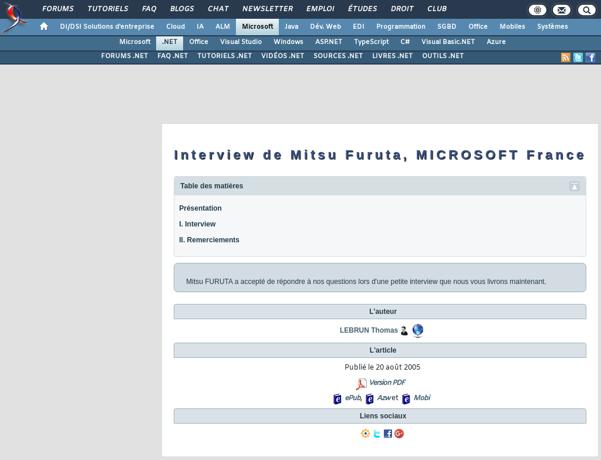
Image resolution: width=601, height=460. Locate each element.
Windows (288, 42)
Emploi (320, 9)
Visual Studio (241, 42)
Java (291, 27)
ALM (222, 27)
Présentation (200, 208)
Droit (401, 9)
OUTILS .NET (443, 56)
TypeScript (371, 42)
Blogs (181, 9)
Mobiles (512, 27)
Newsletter (267, 9)
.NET (169, 42)
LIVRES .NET (392, 56)
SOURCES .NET (338, 56)
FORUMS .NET (124, 56)
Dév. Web (325, 27)
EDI (358, 27)
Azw (383, 398)
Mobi (421, 398)
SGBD (447, 27)
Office (478, 27)
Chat (217, 9)
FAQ (148, 9)
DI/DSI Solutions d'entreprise (107, 27)
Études (361, 9)
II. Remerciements (209, 240)
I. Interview (197, 224)
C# (405, 42)
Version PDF (386, 383)
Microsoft (257, 27)
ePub (352, 398)
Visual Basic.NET (448, 42)
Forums (57, 9)
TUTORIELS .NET (224, 56)
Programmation (401, 27)
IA (200, 27)
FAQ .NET (172, 56)
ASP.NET (328, 42)
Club (436, 9)
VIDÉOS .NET (282, 56)
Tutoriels (107, 9)
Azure (496, 42)
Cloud (175, 27)
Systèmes (552, 27)
